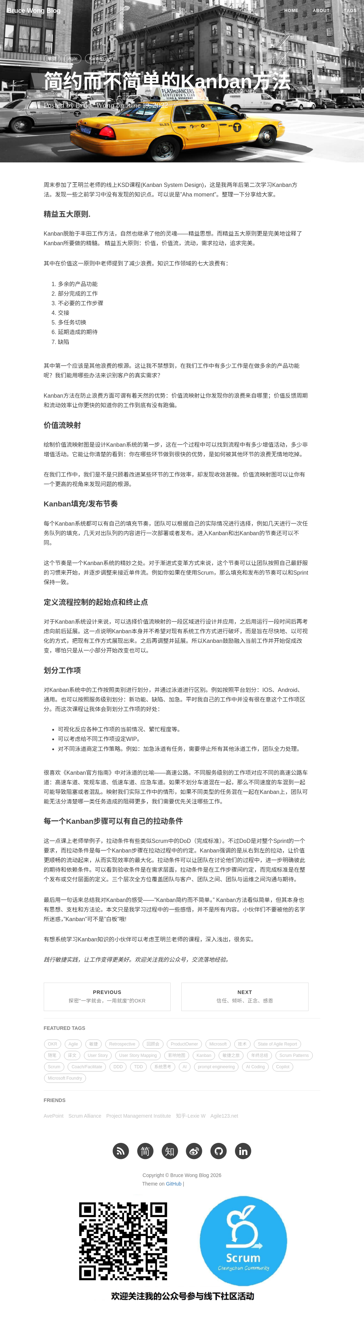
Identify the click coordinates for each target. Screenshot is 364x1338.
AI (185, 1066)
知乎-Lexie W (190, 1116)
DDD (118, 1066)
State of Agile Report (277, 1044)
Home (291, 10)
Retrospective (122, 1044)
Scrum (54, 1066)
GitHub (174, 1184)
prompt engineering (216, 1066)
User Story (98, 1055)
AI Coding (255, 1066)
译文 (72, 1055)
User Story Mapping (138, 1055)
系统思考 (162, 1066)
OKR (52, 1044)
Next (244, 996)
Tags (350, 10)
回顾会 (152, 1044)
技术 (242, 1044)
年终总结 (259, 1055)
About (321, 10)
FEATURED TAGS (64, 1028)
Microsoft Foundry (65, 1078)
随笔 (52, 1055)
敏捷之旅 (231, 1055)
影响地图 (176, 1055)
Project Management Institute (138, 1116)
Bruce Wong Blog (34, 10)
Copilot (282, 1066)
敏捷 (52, 58)
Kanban (96, 58)
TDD (138, 1066)
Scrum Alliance (85, 1116)
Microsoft (218, 1044)
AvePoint (54, 1116)
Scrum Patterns (294, 1055)
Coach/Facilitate (86, 1066)
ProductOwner (184, 1044)
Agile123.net (224, 1116)
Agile (72, 58)
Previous (107, 996)
